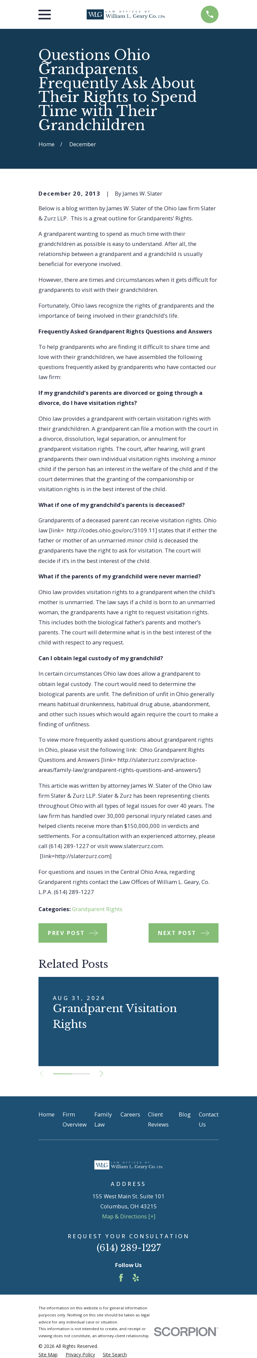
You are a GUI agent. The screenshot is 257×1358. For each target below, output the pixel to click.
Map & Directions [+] (128, 1216)
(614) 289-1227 (129, 1247)
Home (46, 1114)
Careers (130, 1114)
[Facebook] (121, 1278)
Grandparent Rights (97, 909)
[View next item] (102, 1073)
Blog (185, 1114)
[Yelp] (136, 1278)
